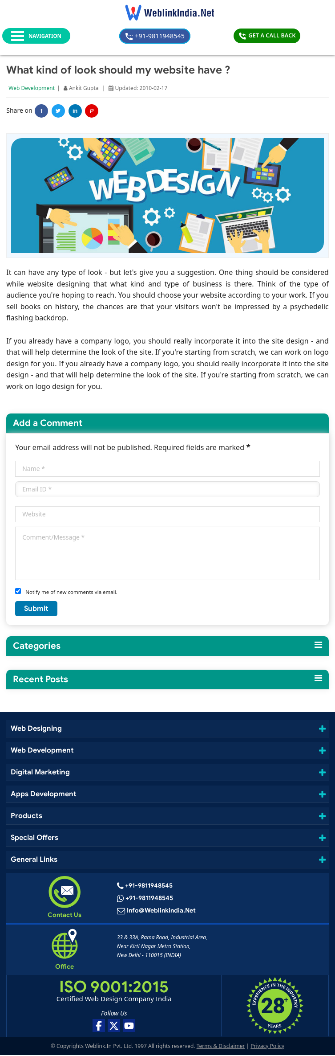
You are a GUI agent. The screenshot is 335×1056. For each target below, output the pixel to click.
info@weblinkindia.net (161, 912)
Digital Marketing (40, 773)
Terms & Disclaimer (221, 1047)
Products (26, 816)
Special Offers (35, 838)
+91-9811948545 (169, 36)
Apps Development (43, 794)
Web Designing (36, 729)
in (75, 112)
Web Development (32, 89)
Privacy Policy (267, 1047)
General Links (34, 860)
